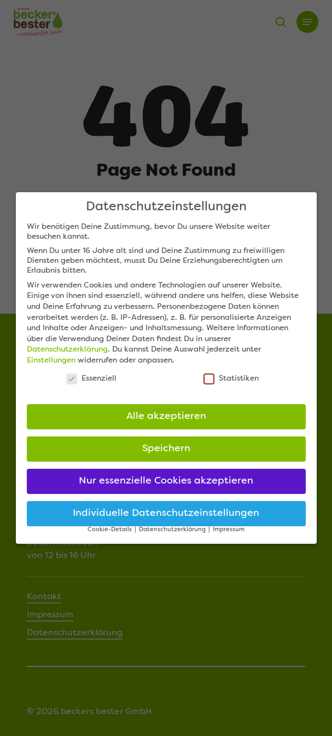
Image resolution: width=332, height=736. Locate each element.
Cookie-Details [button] (110, 534)
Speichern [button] (166, 453)
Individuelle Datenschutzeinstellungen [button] (166, 518)
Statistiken (231, 383)
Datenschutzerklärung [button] (173, 534)
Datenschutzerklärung (67, 354)
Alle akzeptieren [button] (166, 421)
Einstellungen (51, 365)
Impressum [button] (228, 534)
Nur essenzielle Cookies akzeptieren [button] (166, 486)
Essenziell (91, 383)
